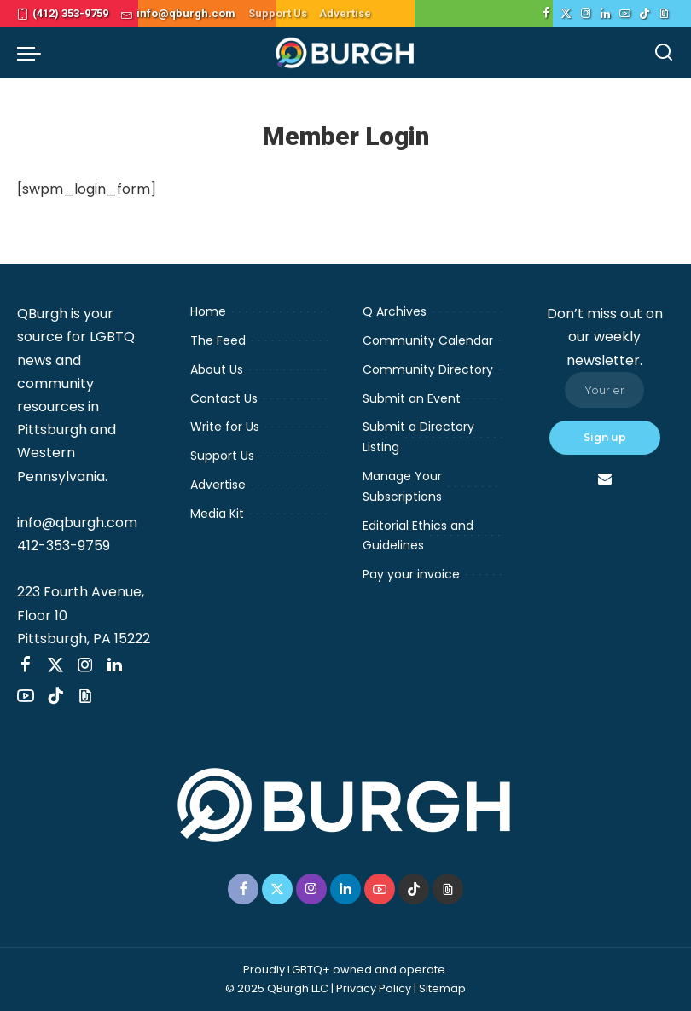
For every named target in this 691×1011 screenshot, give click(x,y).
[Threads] (664, 13)
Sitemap (442, 988)
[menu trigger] (33, 52)
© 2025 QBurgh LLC (276, 988)
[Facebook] (546, 13)
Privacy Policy (373, 988)
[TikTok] (644, 13)
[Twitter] (566, 13)
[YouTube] (625, 13)
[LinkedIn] (605, 13)
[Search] (663, 52)
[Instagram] (585, 13)
